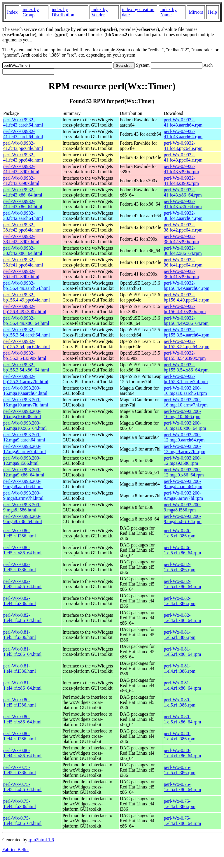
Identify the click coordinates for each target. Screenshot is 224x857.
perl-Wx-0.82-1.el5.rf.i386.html (19, 567)
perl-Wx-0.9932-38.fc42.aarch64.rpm (183, 216)
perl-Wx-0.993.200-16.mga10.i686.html (22, 414)
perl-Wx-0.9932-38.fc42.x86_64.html (22, 251)
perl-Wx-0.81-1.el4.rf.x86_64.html (22, 685)
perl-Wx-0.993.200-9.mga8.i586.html (22, 507)
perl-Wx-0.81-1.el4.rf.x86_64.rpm (182, 685)
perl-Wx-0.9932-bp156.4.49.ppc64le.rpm (186, 297)
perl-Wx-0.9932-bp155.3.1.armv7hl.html (25, 379)
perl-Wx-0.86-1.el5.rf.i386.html (19, 533)
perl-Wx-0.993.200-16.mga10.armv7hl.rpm (186, 402)
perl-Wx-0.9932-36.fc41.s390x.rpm (181, 274)
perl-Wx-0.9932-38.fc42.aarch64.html (23, 216)
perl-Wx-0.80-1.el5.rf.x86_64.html (22, 719)
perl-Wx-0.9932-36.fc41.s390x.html (21, 274)
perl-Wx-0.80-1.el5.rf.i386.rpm (179, 702)
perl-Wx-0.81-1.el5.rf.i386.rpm (179, 635)
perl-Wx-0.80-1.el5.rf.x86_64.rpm (182, 719)
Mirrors (196, 12)
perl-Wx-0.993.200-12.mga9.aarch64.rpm (184, 437)
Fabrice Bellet (15, 849)
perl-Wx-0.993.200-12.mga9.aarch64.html (24, 437)
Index (12, 12)
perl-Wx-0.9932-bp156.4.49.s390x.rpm (185, 309)
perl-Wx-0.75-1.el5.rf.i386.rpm (179, 770)
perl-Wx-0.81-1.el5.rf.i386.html (19, 635)
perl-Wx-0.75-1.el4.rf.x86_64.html (22, 821)
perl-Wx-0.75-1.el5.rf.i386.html (19, 770)
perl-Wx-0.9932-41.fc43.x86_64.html (22, 192)
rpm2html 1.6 (41, 839)
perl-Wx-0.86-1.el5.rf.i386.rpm (179, 533)
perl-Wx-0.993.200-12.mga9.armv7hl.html (24, 449)
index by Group (30, 12)
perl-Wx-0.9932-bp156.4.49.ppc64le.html (26, 297)
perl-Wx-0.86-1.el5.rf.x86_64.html (22, 550)
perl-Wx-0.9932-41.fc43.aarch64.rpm (183, 122)
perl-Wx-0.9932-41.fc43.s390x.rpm (181, 169)
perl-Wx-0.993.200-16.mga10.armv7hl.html (25, 402)
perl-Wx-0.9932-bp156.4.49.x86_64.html (26, 321)
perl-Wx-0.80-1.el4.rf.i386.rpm (179, 736)
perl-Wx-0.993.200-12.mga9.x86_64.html (23, 472)
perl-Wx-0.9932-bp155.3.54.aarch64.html (26, 332)
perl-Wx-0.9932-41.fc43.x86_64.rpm (183, 192)
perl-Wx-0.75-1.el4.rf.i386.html (19, 804)
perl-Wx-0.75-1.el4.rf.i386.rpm (179, 804)
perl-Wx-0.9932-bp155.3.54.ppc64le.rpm (186, 344)
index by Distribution (63, 12)
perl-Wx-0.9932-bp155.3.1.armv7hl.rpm (186, 379)
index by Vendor (99, 12)
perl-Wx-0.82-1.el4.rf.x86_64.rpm (182, 618)
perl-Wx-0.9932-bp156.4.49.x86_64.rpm (186, 321)
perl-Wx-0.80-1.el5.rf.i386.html (19, 702)
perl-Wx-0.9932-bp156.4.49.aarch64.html (26, 286)
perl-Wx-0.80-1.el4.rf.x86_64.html (22, 753)
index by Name (168, 12)
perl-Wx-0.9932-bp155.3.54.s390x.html (24, 355)
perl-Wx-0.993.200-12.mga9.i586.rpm (182, 460)
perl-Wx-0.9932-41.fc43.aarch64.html (23, 122)
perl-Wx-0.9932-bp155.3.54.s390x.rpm (185, 355)
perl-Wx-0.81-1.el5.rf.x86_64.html (22, 651)
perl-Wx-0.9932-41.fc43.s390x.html (21, 169)
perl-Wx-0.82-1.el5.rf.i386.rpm (179, 567)
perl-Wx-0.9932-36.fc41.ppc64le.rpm (183, 262)
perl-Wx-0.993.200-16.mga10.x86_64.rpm (185, 425)
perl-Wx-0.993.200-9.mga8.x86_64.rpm (182, 519)
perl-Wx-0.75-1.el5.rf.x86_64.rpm (182, 787)
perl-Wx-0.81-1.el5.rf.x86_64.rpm (182, 651)
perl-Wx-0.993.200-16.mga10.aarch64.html (25, 390)
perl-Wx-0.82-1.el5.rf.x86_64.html (22, 584)
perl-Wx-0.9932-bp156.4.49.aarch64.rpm (186, 286)
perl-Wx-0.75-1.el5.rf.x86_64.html (22, 787)
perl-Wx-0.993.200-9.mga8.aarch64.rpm (183, 484)
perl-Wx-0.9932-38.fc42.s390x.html (21, 239)
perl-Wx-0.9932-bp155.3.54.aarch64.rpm (186, 332)
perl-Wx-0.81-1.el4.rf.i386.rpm (179, 668)
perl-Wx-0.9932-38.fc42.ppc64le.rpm (183, 227)
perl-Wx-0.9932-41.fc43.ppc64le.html (23, 146)
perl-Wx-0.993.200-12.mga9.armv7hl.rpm (184, 449)
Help (212, 12)
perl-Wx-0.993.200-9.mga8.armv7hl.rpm (183, 495)
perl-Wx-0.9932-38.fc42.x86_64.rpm (183, 251)
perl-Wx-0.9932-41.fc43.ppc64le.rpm (183, 146)
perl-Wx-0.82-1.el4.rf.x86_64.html (22, 618)
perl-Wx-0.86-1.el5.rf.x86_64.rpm (182, 550)
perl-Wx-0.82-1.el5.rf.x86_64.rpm (182, 584)
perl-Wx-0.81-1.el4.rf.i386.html (19, 668)
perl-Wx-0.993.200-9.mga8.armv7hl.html (23, 495)
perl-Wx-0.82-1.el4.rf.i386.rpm (179, 601)
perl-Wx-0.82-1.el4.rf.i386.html (19, 601)
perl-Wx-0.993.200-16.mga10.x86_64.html (25, 425)
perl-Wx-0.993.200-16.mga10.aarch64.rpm (185, 390)
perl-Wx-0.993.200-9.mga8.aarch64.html (23, 484)
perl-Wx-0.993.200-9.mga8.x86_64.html (22, 519)
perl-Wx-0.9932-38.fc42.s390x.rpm (181, 239)
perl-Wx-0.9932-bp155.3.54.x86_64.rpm (186, 367)
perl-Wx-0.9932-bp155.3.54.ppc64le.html (26, 344)
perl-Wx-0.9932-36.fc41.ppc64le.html (23, 262)
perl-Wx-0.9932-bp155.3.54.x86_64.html (26, 367)
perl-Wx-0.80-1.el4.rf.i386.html (19, 736)
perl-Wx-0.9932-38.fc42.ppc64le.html (23, 227)
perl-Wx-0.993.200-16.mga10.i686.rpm (182, 414)
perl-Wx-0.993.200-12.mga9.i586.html (22, 460)
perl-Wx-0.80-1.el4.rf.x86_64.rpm (182, 753)
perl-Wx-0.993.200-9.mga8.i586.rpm (182, 507)
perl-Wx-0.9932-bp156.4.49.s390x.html (24, 309)
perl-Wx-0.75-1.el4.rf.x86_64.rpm (182, 821)
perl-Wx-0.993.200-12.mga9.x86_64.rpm (184, 472)
